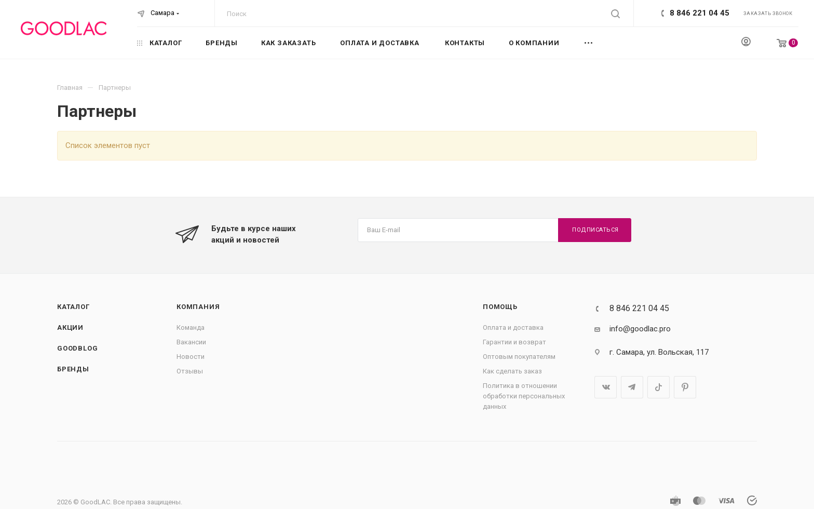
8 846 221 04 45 (699, 13)
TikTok (658, 387)
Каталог (73, 307)
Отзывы (190, 371)
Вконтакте (605, 387)
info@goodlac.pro (640, 328)
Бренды (73, 369)
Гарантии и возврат (514, 342)
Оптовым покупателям (519, 356)
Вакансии (191, 342)
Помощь (500, 307)
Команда (191, 327)
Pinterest (685, 387)
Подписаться (595, 229)
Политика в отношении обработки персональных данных (524, 396)
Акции (70, 327)
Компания (198, 307)
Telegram (632, 387)
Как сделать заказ (512, 371)
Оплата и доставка (513, 327)
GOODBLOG (77, 348)
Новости (191, 356)
